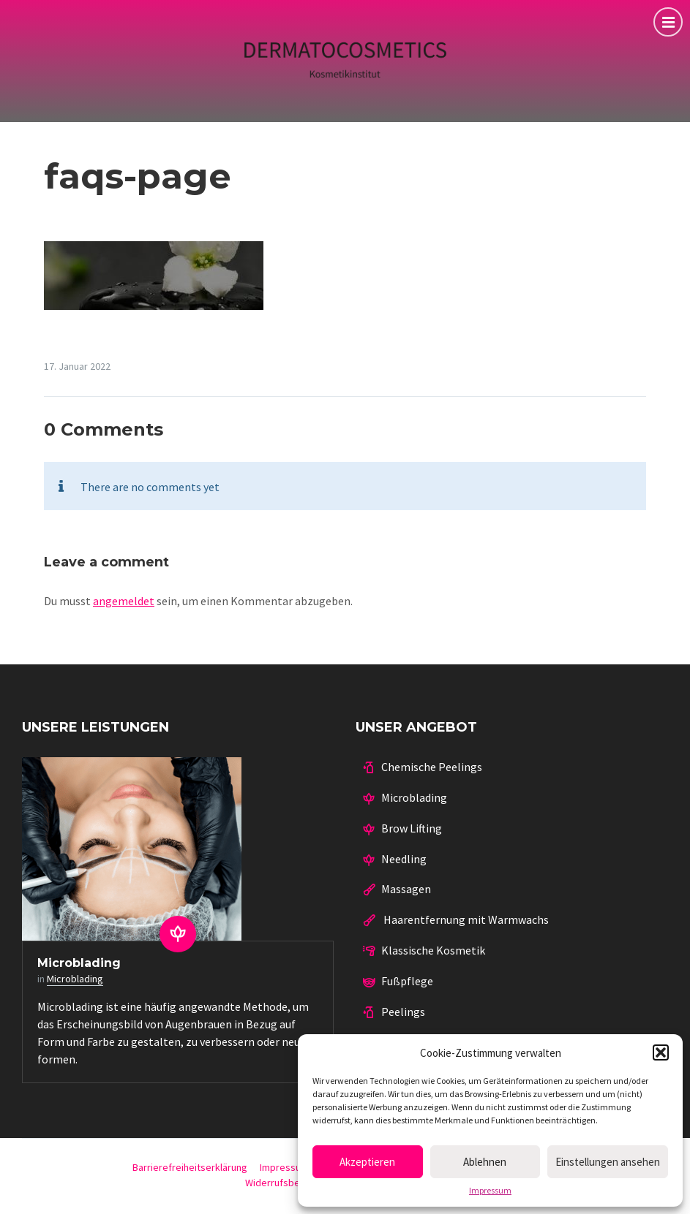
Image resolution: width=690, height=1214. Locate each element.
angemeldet (123, 600)
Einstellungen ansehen (607, 1162)
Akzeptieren (367, 1162)
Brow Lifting (411, 828)
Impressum (490, 1190)
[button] (660, 1052)
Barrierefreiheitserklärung (189, 1167)
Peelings (403, 1011)
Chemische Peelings (431, 766)
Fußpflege (407, 981)
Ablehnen (484, 1162)
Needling (404, 858)
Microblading (79, 963)
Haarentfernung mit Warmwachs (465, 919)
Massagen (406, 888)
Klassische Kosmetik (433, 950)
